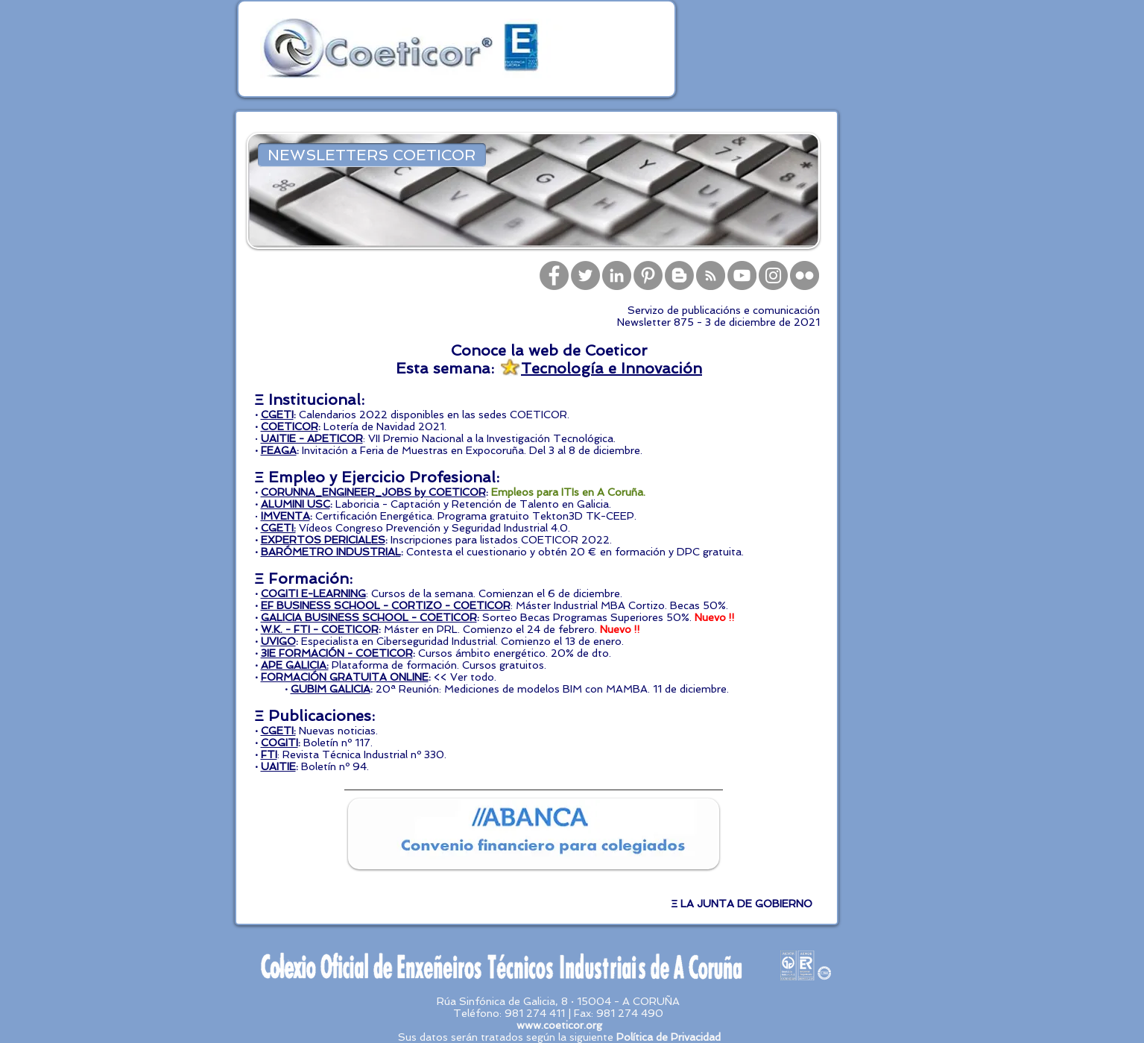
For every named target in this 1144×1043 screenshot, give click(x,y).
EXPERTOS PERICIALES (323, 540)
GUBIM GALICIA (330, 689)
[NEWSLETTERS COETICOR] (372, 155)
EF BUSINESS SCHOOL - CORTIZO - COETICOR (386, 605)
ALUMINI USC (295, 504)
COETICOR (289, 426)
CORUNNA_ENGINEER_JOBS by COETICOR (373, 492)
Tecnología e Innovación (611, 368)
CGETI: (278, 528)
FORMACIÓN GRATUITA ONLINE (345, 677)
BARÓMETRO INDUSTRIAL (331, 552)
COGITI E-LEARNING (313, 593)
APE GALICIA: (295, 665)
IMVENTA (285, 516)
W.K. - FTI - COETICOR (320, 629)
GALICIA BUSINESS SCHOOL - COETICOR (369, 617)
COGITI (279, 743)
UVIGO (278, 641)
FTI (269, 754)
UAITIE (278, 766)
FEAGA (279, 450)
